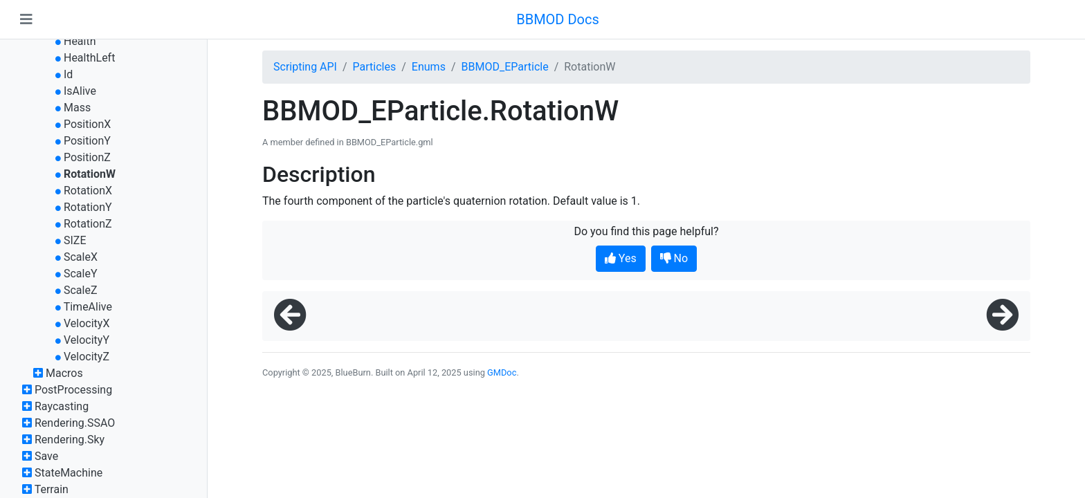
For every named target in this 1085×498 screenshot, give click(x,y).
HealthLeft (89, 57)
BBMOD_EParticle (505, 66)
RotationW (90, 174)
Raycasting (62, 406)
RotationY (88, 207)
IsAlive (80, 91)
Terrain (52, 489)
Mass (77, 107)
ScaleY (81, 273)
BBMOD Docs (557, 19)
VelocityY (86, 340)
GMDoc (501, 372)
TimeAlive (88, 306)
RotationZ (88, 223)
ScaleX (81, 257)
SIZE (75, 240)
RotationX (88, 190)
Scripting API (305, 66)
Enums (429, 66)
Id (68, 74)
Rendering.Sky (69, 439)
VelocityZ (86, 356)
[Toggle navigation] (26, 19)
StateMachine (68, 472)
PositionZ (87, 157)
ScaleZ (81, 290)
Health (80, 41)
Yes (621, 258)
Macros (64, 373)
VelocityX (86, 323)
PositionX (87, 124)
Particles (374, 66)
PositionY (87, 140)
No (674, 258)
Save (46, 456)
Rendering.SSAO (75, 423)
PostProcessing (73, 389)
